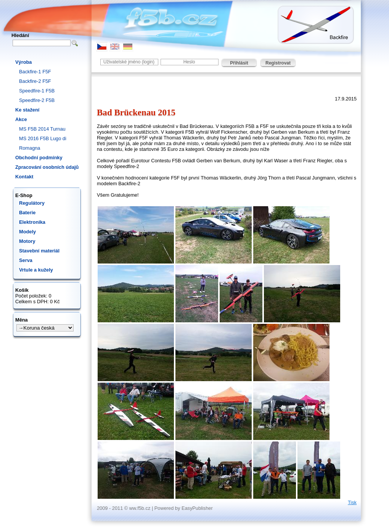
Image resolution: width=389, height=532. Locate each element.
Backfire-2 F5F (35, 81)
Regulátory (32, 203)
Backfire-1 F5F (35, 71)
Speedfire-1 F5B (37, 91)
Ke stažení (27, 110)
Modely (27, 231)
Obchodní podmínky (39, 157)
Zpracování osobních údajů (47, 167)
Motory (27, 241)
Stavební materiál (39, 251)
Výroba (23, 62)
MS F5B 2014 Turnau (42, 129)
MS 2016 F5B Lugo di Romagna (42, 143)
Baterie (27, 212)
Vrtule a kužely (36, 270)
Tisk (352, 502)
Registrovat (278, 63)
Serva (25, 260)
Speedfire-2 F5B (37, 100)
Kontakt (24, 176)
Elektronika (32, 222)
